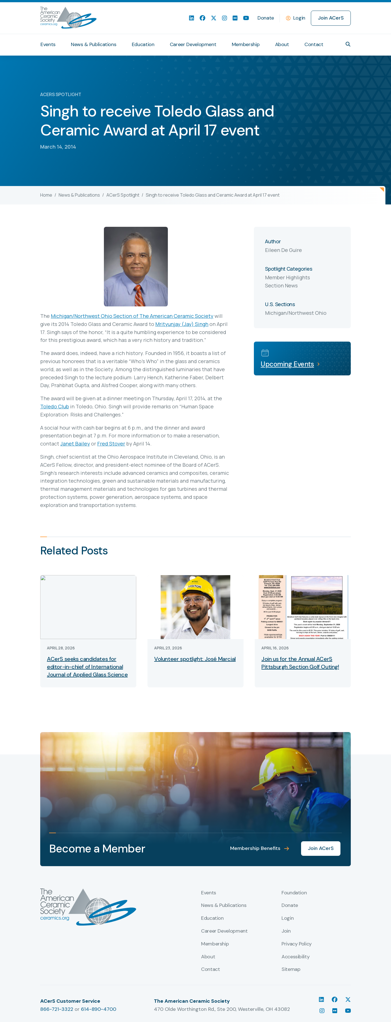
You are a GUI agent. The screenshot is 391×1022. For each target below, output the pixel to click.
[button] (348, 44)
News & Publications (79, 195)
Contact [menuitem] (313, 44)
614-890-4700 (98, 1009)
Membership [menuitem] (245, 44)
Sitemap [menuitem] (291, 969)
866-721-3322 (56, 1009)
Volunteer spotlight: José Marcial (195, 659)
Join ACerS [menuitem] (331, 18)
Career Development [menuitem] (193, 44)
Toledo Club (54, 406)
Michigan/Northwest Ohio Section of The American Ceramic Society (132, 316)
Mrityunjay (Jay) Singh (181, 324)
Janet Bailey (75, 443)
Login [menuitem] (288, 918)
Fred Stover (111, 443)
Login (299, 18)
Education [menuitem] (143, 44)
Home (46, 195)
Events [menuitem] (48, 44)
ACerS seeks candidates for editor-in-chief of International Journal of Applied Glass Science (87, 666)
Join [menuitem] (286, 931)
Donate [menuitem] (266, 18)
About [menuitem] (282, 44)
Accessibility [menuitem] (295, 957)
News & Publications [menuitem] (93, 44)
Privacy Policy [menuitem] (297, 944)
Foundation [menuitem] (294, 893)
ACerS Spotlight (122, 195)
